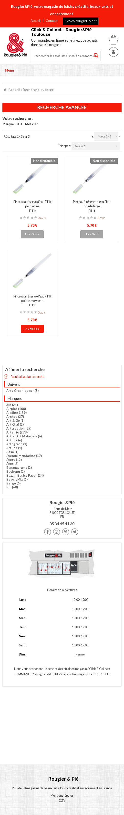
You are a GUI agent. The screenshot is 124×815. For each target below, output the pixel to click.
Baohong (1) (15, 471)
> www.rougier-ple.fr (80, 21)
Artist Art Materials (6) (24, 436)
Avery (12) (14, 460)
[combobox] (106, 136)
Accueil (36, 21)
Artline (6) (14, 440)
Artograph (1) (16, 444)
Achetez (32, 328)
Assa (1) (12, 452)
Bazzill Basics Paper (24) (25, 475)
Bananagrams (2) (19, 467)
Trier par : (65, 146)
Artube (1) (14, 448)
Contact (51, 21)
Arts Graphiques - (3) (22, 391)
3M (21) (12, 405)
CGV (62, 801)
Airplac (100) (16, 409)
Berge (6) (13, 483)
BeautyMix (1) (17, 479)
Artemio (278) (17, 432)
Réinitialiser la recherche (24, 376)
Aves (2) (12, 464)
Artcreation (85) (18, 428)
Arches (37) (15, 417)
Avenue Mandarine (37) (24, 456)
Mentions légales (62, 795)
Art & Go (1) (15, 420)
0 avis (42, 218)
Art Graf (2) (15, 424)
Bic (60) (12, 487)
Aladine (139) (16, 413)
